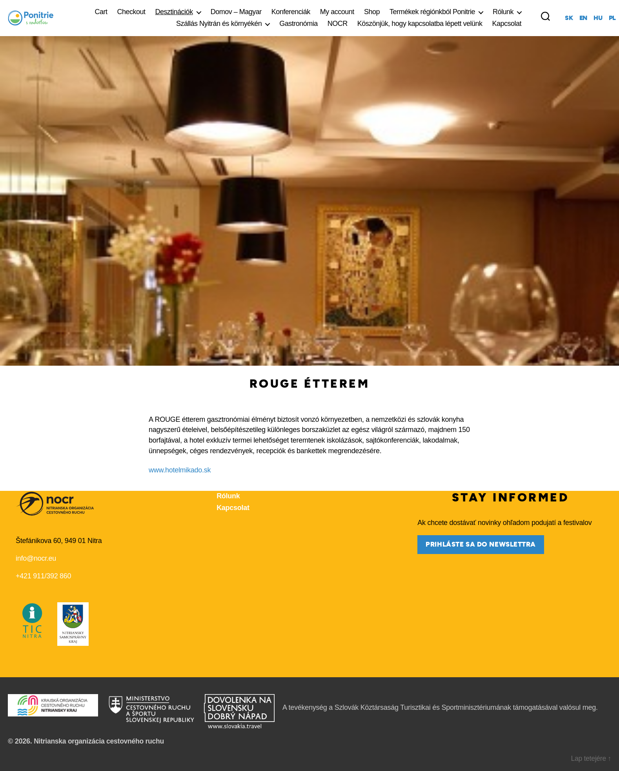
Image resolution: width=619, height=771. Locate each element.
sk (569, 18)
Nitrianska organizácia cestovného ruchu (100, 741)
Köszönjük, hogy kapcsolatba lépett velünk (419, 23)
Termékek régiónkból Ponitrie (432, 12)
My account (337, 12)
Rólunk (503, 12)
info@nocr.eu (36, 558)
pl (612, 18)
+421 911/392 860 (43, 576)
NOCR (338, 23)
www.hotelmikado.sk (180, 470)
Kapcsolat (507, 23)
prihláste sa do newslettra (481, 544)
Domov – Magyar (236, 12)
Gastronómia (298, 23)
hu (598, 18)
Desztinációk (174, 12)
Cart (101, 12)
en (583, 18)
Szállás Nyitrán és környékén (219, 23)
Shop (372, 12)
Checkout (131, 12)
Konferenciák (290, 12)
